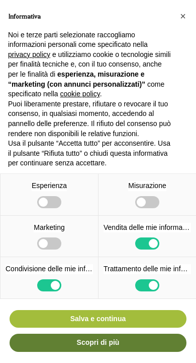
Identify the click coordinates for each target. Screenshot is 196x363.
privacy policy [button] (29, 54)
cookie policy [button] (80, 94)
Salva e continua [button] (98, 319)
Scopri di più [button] (98, 342)
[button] (183, 16)
